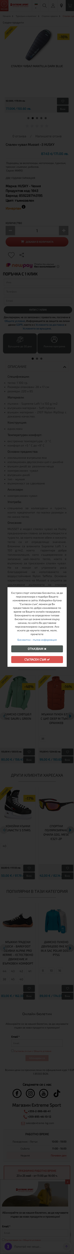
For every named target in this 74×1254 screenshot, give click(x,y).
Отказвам (37, 648)
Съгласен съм (37, 659)
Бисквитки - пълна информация (37, 639)
